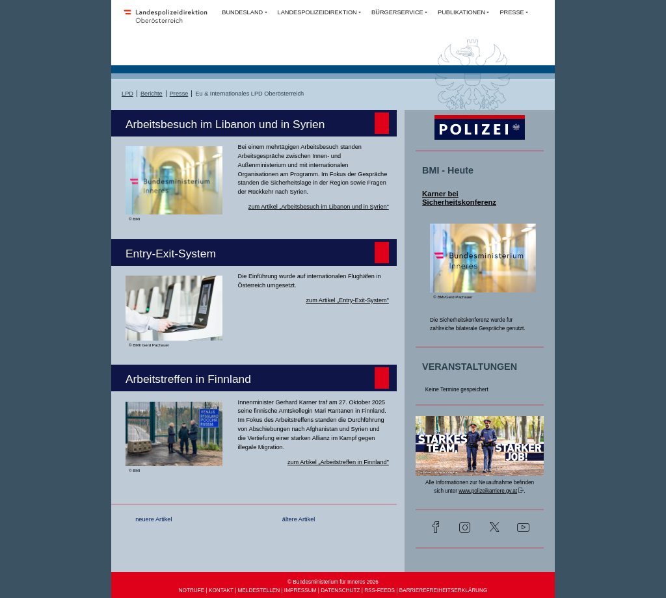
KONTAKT (221, 590)
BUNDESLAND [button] (242, 12)
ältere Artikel (298, 519)
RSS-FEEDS (379, 590)
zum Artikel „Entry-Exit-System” (347, 300)
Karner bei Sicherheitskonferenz (459, 198)
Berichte (151, 93)
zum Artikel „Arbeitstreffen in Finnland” (338, 462)
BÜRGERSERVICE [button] (397, 12)
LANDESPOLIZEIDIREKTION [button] (317, 12)
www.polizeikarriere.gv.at (488, 491)
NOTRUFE (192, 590)
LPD (127, 93)
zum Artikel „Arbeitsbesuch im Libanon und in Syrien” (318, 206)
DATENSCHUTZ (340, 590)
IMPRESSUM (300, 590)
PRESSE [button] (512, 12)
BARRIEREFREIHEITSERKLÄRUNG (443, 590)
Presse (179, 93)
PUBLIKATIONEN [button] (461, 12)
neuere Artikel (153, 519)
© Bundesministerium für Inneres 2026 (333, 582)
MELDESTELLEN (259, 590)
